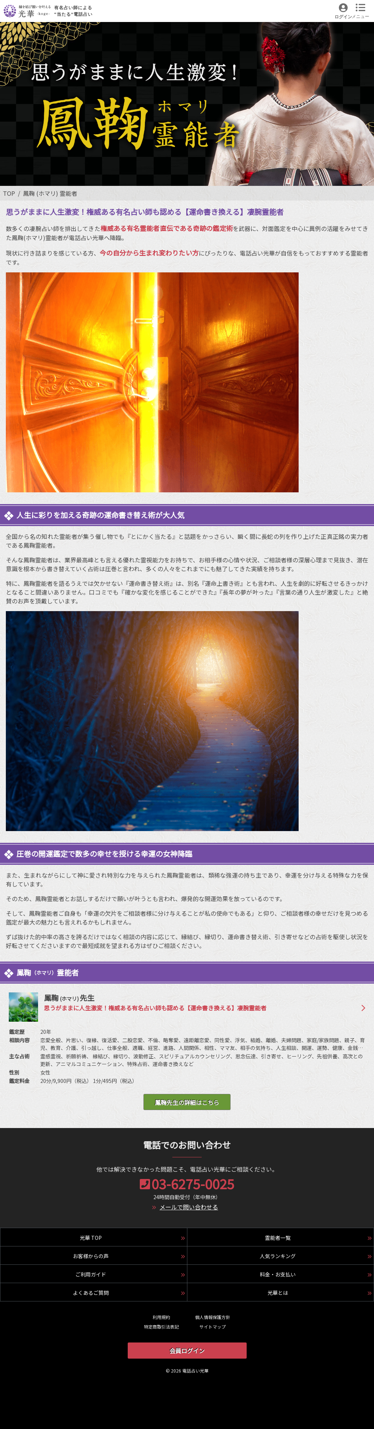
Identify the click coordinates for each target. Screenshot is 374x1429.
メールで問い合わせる (189, 1206)
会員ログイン (187, 1350)
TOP (9, 193)
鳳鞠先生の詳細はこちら (187, 1102)
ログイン (343, 16)
